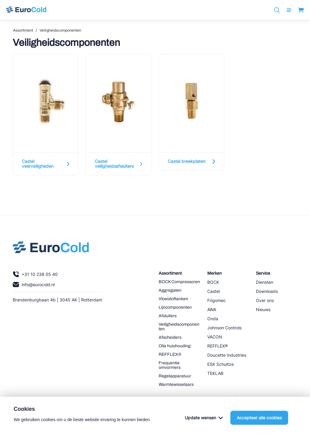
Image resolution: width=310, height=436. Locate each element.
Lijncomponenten (175, 307)
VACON (214, 336)
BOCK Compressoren (179, 282)
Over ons (265, 300)
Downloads (267, 291)
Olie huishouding (175, 346)
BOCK (213, 282)
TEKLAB (215, 373)
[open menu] (289, 10)
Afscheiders (170, 337)
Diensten (264, 282)
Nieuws (263, 309)
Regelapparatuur (175, 376)
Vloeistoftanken (173, 299)
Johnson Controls (224, 327)
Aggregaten (170, 290)
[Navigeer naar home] (26, 10)
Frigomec (216, 300)
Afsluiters (168, 316)
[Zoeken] (277, 10)
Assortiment (23, 30)
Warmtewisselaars (176, 384)
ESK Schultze (220, 364)
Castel (213, 291)
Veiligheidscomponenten (60, 30)
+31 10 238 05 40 (35, 274)
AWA (211, 309)
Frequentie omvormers (170, 365)
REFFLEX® (170, 354)
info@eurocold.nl (34, 284)
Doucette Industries (226, 355)
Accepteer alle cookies (259, 424)
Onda (212, 318)
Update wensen (204, 424)
